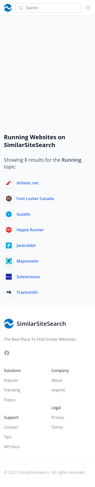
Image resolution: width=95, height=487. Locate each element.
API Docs (12, 446)
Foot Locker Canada (35, 198)
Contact (11, 427)
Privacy (58, 417)
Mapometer (28, 261)
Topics (10, 399)
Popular (11, 380)
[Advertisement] (47, 65)
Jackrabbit (26, 245)
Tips (7, 437)
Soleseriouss (28, 276)
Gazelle (23, 214)
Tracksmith (27, 292)
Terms (57, 427)
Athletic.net (28, 183)
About (57, 380)
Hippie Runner (30, 230)
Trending (12, 390)
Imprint (58, 390)
